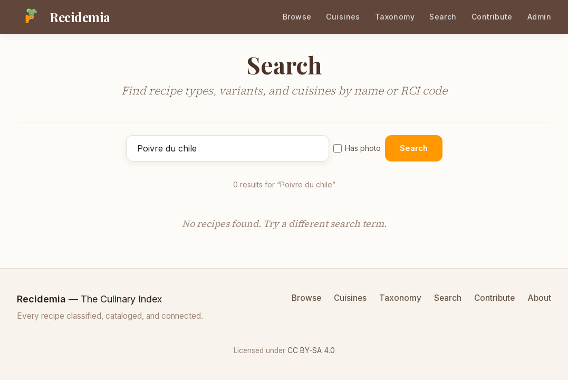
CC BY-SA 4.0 (311, 350)
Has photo (357, 148)
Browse (297, 16)
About (539, 298)
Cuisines (343, 16)
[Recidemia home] (63, 17)
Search (443, 16)
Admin (539, 16)
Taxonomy (395, 16)
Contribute (492, 16)
